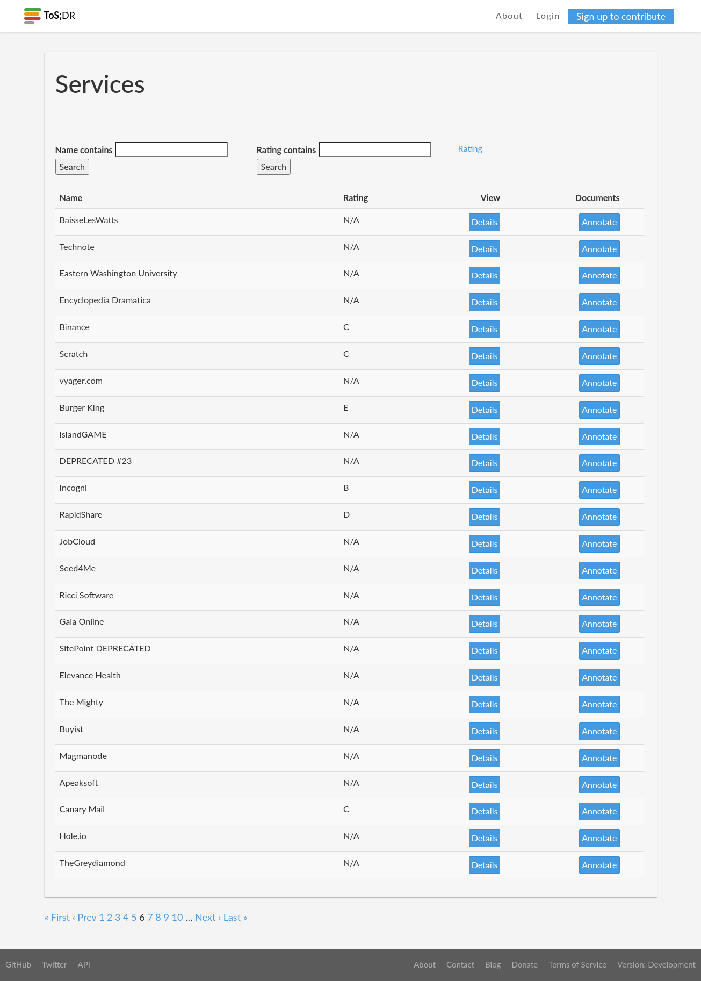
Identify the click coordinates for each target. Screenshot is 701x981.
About (509, 15)
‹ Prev (85, 917)
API (83, 964)
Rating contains (286, 150)
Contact (460, 964)
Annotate (599, 222)
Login (548, 15)
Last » (235, 917)
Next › (208, 917)
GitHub (18, 964)
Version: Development (656, 964)
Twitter (54, 964)
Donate (524, 964)
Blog (493, 964)
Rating (470, 148)
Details (485, 222)
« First (57, 917)
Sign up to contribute (621, 16)
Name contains (84, 150)
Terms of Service (577, 964)
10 (177, 917)
